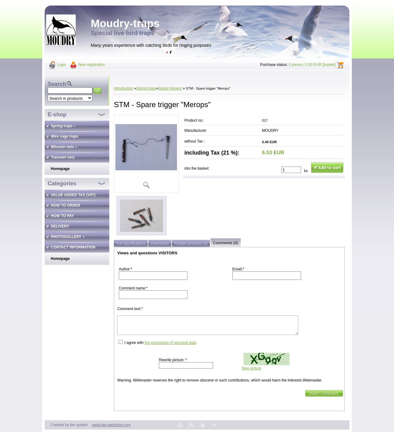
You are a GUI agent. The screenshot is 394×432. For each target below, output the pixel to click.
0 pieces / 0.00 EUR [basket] (312, 65)
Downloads (160, 243)
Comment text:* (130, 309)
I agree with (160, 343)
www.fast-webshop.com (111, 425)
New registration (91, 65)
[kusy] (291, 170)
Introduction (123, 88)
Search (57, 84)
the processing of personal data (170, 343)
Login (61, 65)
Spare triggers (170, 88)
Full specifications (131, 243)
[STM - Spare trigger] (146, 153)
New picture (251, 368)
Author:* (125, 269)
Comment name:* (133, 288)
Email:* (238, 269)
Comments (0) (225, 242)
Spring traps (146, 88)
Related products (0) (191, 243)
